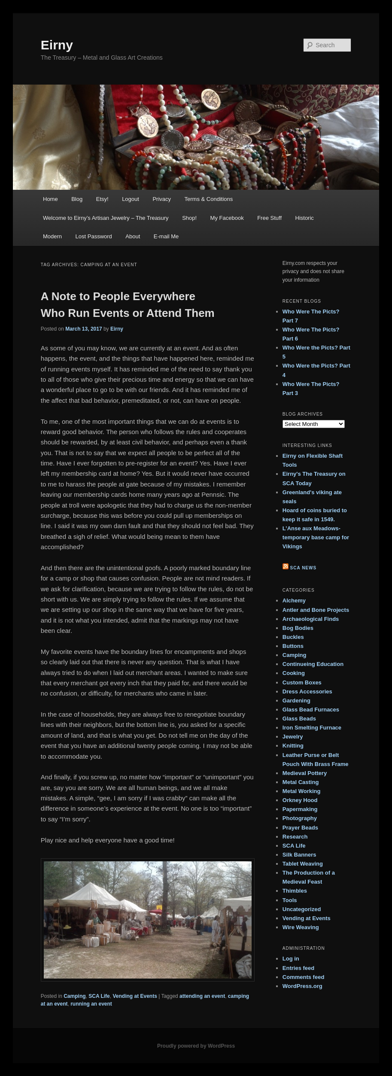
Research (295, 836)
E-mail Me (166, 236)
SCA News (303, 567)
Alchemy (294, 600)
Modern (52, 236)
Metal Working (302, 791)
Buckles (293, 637)
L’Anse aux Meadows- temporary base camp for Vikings (316, 537)
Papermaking (300, 809)
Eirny (57, 45)
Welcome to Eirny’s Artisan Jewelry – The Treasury (106, 218)
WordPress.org (302, 986)
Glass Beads (299, 718)
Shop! (189, 218)
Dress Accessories (307, 691)
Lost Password (94, 236)
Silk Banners (299, 854)
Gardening (296, 700)
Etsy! (102, 199)
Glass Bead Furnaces (311, 709)
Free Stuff (269, 218)
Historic (304, 218)
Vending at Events (134, 996)
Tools (290, 900)
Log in (291, 958)
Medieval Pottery (305, 773)
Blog (76, 199)
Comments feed (304, 977)
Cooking (294, 673)
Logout (130, 199)
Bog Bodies (298, 628)
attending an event (202, 996)
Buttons (293, 646)
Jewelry (293, 736)
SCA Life (99, 996)
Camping (74, 996)
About (132, 236)
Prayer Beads (300, 827)
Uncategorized (302, 909)
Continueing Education (313, 664)
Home (50, 199)
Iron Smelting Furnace (312, 727)
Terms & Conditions (209, 199)
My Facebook (227, 218)
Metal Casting (301, 782)
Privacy (161, 199)
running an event (91, 1004)
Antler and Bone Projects (316, 610)
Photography (300, 818)
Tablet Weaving (303, 863)
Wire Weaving (301, 927)
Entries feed (298, 968)
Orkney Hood (300, 800)
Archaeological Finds (311, 619)
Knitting (293, 745)
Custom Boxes (302, 682)
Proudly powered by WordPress (196, 1046)
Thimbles (295, 891)
